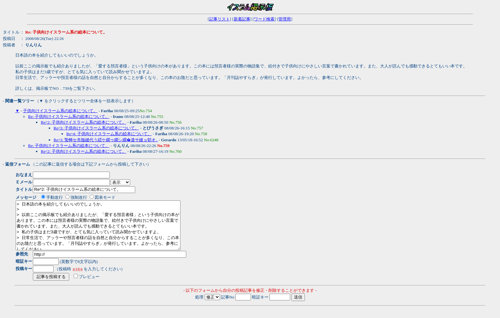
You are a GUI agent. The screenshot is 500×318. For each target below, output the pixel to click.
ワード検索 (264, 19)
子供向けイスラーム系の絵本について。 (60, 110)
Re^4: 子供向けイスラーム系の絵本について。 (109, 133)
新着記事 (242, 19)
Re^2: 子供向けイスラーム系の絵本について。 (83, 122)
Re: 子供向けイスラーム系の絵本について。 (68, 116)
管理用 (284, 19)
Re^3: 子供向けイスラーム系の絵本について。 (96, 128)
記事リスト (219, 19)
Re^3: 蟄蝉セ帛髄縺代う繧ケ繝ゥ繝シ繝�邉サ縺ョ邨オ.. (106, 139)
